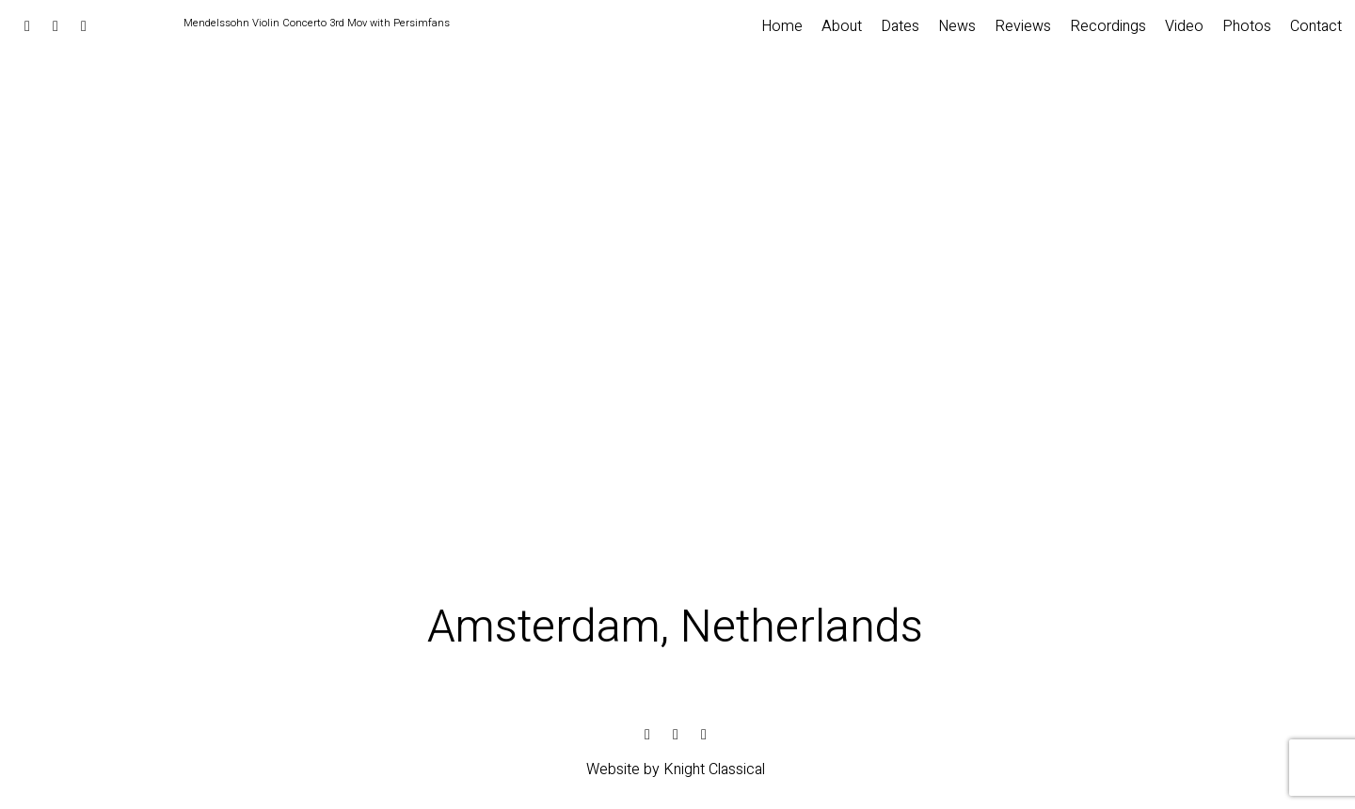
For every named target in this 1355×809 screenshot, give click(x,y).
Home (782, 26)
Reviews (1023, 26)
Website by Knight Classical (675, 769)
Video (1184, 26)
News (957, 26)
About (841, 26)
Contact (1316, 26)
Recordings (1108, 26)
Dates (900, 26)
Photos (1246, 26)
